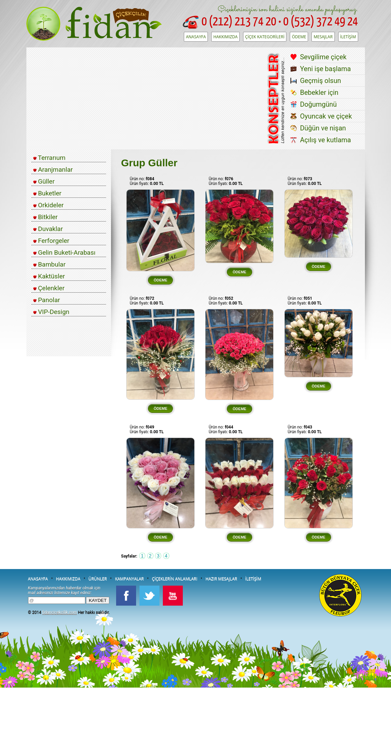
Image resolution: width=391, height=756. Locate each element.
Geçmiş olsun (320, 81)
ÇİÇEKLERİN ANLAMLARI (174, 579)
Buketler (47, 193)
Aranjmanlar (53, 169)
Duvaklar (48, 229)
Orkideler (48, 205)
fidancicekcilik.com (59, 612)
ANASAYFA (196, 37)
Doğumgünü (318, 104)
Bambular (49, 264)
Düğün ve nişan (323, 128)
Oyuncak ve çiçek (326, 116)
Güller (44, 181)
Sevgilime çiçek (323, 57)
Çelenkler (49, 288)
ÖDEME (299, 37)
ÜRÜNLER (97, 579)
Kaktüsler (49, 276)
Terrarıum (49, 158)
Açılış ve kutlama (325, 140)
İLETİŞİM (348, 37)
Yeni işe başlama (325, 69)
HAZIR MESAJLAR (221, 579)
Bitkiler (45, 217)
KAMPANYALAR (129, 579)
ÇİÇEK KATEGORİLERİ (264, 37)
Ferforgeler (51, 241)
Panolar (46, 300)
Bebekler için (319, 92)
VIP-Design (51, 312)
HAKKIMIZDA (225, 37)
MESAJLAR (322, 37)
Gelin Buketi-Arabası (64, 252)
